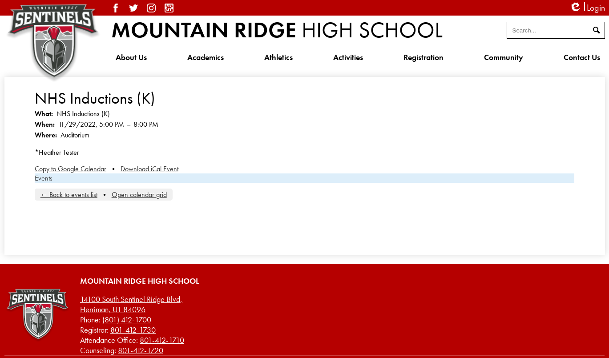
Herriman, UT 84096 (131, 304)
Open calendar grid (139, 194)
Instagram (151, 8)
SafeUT (169, 8)
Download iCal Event (149, 168)
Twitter (133, 8)
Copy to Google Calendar (70, 168)
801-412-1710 (162, 340)
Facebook (115, 8)
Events (43, 178)
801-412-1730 (133, 330)
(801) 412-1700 (126, 319)
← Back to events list (68, 194)
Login (587, 7)
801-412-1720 (140, 350)
